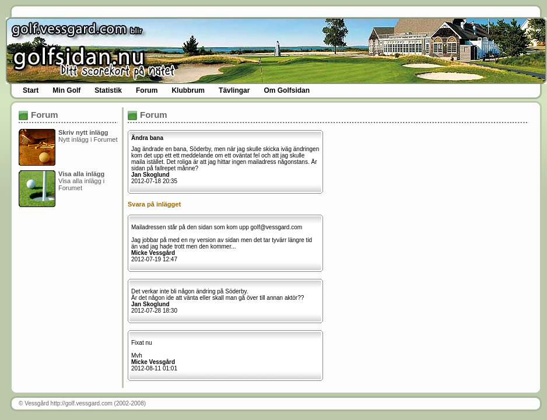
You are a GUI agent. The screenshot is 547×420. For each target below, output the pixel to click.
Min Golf (66, 90)
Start (30, 90)
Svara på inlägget (154, 204)
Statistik (108, 90)
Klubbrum (188, 90)
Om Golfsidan (287, 90)
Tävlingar (234, 90)
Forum (146, 90)
